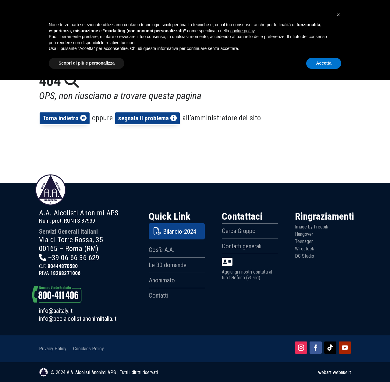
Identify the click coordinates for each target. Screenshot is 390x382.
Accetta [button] (324, 365)
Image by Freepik (311, 227)
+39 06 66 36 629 (73, 257)
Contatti (158, 295)
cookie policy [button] (242, 333)
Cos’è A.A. (161, 249)
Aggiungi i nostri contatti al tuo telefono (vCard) (247, 269)
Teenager (304, 241)
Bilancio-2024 (179, 231)
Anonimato (162, 280)
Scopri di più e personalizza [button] (86, 365)
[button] (338, 317)
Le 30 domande (167, 265)
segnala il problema (147, 118)
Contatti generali (241, 246)
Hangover (304, 234)
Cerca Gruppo (239, 231)
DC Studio (304, 256)
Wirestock (304, 249)
